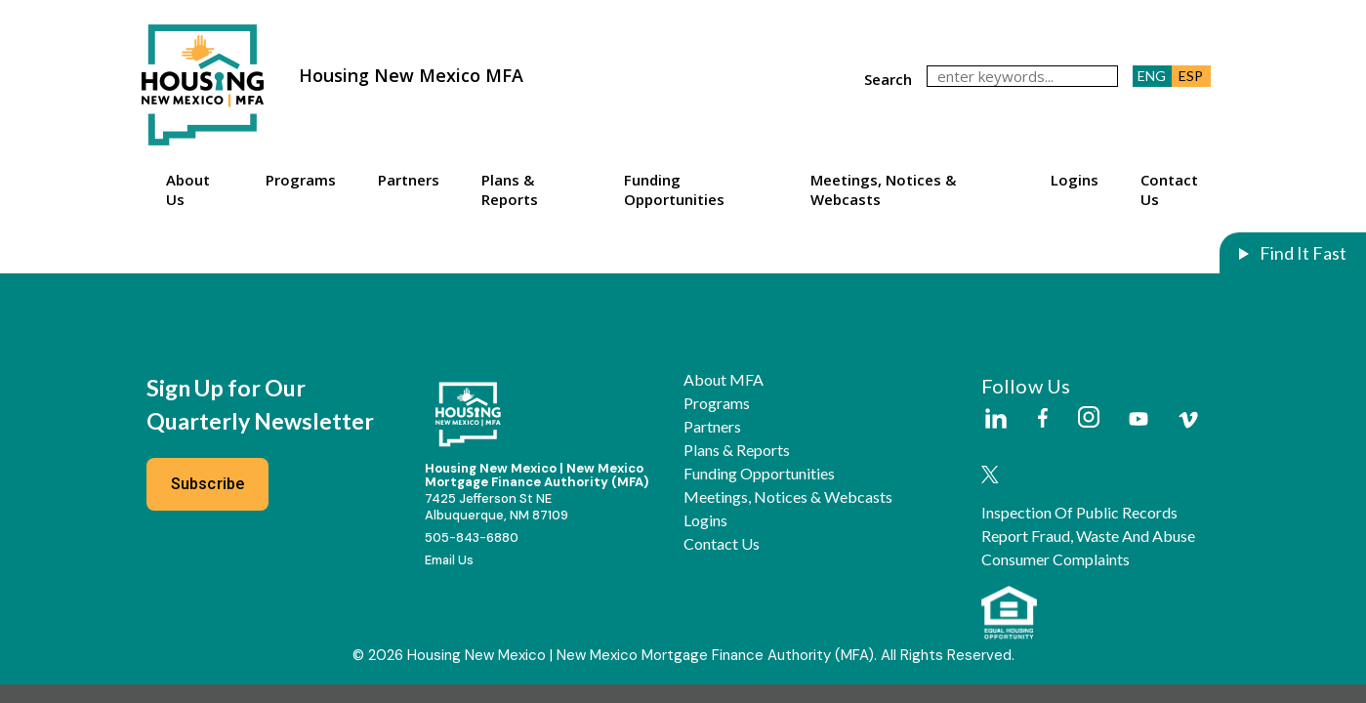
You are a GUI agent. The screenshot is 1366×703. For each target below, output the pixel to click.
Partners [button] (408, 179)
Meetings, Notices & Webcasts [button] (883, 189)
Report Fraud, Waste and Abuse (1088, 536)
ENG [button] (1152, 75)
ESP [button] (1191, 75)
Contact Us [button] (1169, 189)
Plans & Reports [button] (509, 189)
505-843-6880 (471, 537)
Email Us (449, 560)
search (888, 79)
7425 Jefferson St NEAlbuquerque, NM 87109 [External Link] (496, 506)
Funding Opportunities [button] (674, 189)
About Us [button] (188, 189)
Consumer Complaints (1055, 559)
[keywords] (1022, 76)
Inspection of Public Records (1079, 512)
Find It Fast (1301, 253)
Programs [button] (301, 179)
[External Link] (995, 419)
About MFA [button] (723, 380)
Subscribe (208, 484)
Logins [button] (1074, 179)
